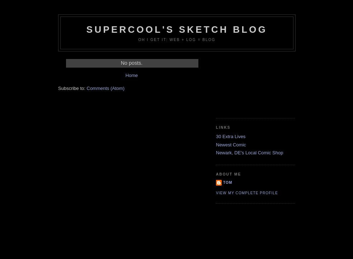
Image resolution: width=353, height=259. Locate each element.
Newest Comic (231, 144)
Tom (227, 183)
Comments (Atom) (105, 88)
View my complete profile (247, 193)
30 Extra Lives (230, 136)
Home (132, 75)
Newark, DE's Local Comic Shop (249, 152)
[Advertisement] (248, 82)
